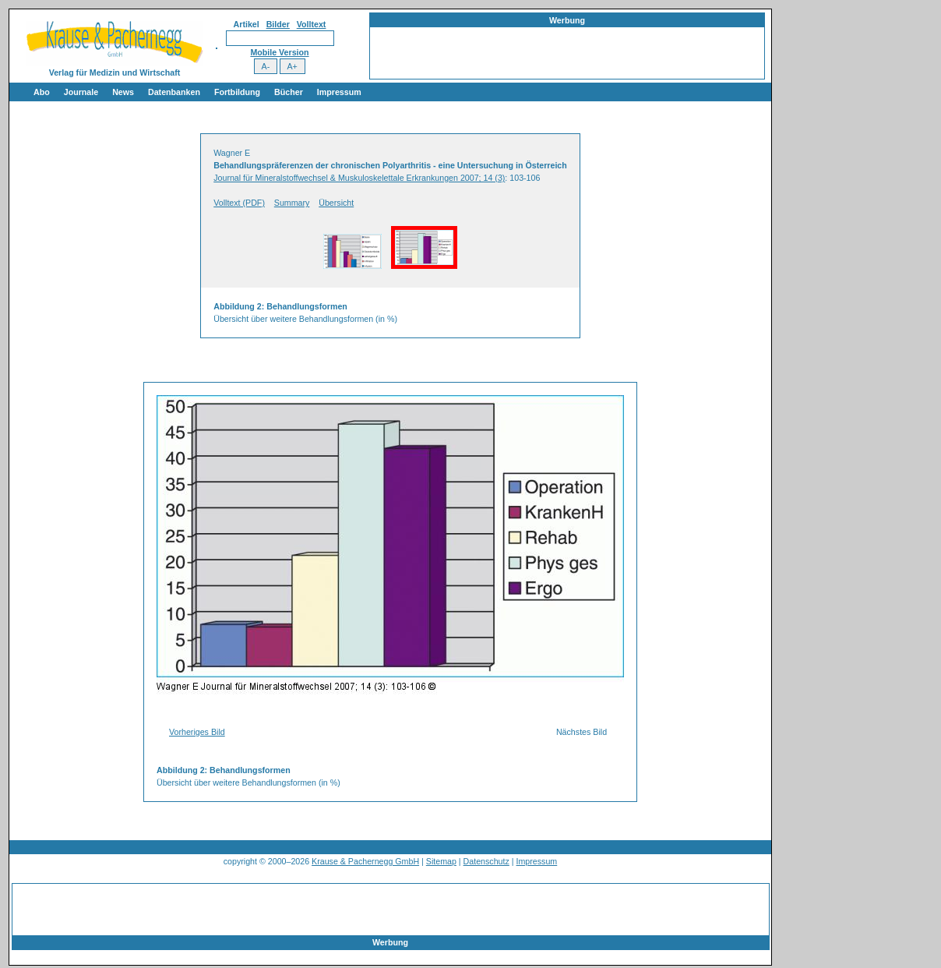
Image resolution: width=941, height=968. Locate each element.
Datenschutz (486, 861)
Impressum (339, 92)
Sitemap (441, 861)
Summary (292, 202)
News (123, 92)
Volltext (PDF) (239, 202)
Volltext (311, 24)
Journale (81, 92)
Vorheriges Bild (197, 732)
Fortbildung (237, 92)
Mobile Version (279, 52)
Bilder (278, 24)
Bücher (288, 92)
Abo (41, 92)
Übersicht (336, 202)
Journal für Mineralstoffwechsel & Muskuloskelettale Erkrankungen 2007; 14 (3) (359, 177)
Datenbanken (174, 92)
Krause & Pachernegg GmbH (365, 861)
